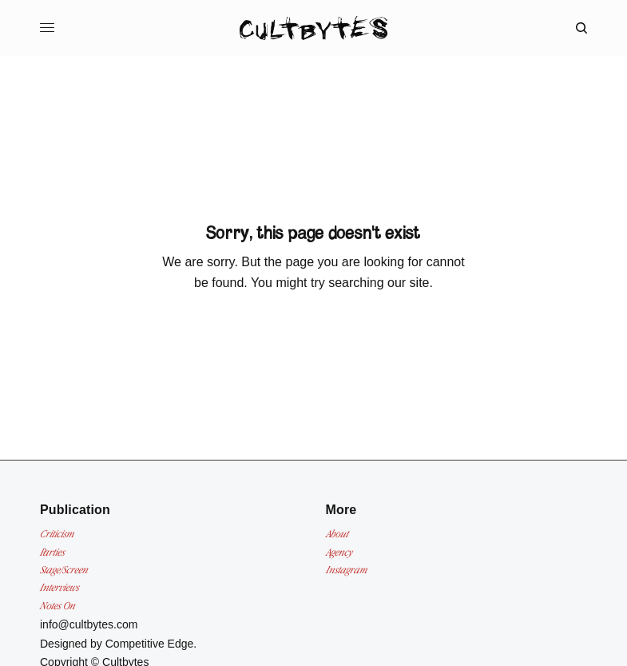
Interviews (59, 587)
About (337, 533)
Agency (339, 552)
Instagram (346, 569)
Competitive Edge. (150, 643)
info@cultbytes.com (88, 624)
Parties (52, 552)
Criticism (57, 533)
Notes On (57, 605)
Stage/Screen (64, 569)
